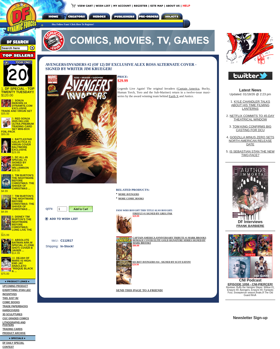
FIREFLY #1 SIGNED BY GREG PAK (152, 213)
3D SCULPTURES (12, 314)
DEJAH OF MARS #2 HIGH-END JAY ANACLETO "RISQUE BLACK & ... (22, 265)
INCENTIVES (10, 294)
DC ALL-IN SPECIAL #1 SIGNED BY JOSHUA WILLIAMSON (20, 162)
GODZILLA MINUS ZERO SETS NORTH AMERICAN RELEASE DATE (251, 140)
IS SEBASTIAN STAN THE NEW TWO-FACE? (252, 153)
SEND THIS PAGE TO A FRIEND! (139, 290)
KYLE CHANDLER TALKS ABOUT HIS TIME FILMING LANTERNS (250, 105)
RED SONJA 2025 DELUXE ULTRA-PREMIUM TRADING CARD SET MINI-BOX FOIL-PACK (17, 125)
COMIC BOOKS (11, 302)
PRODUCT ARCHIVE (14, 333)
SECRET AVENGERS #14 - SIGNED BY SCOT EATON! (161, 262)
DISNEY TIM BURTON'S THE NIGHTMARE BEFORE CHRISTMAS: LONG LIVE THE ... (16, 224)
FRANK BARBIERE (250, 226)
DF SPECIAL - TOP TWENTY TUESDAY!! (17, 90)
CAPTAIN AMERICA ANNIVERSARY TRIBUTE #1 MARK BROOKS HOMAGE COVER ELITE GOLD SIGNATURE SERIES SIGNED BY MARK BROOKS (169, 240)
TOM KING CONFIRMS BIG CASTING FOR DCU (252, 128)
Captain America (188, 88)
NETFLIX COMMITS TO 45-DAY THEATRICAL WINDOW (252, 117)
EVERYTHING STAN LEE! (17, 290)
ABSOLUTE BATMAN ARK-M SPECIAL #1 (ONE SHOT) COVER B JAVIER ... (23, 245)
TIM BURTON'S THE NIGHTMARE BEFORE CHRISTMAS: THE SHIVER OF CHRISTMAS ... (23, 182)
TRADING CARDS (13, 329)
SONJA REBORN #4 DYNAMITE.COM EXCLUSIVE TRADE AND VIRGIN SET (16, 105)
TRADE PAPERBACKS (15, 306)
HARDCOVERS (11, 310)
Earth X (174, 96)
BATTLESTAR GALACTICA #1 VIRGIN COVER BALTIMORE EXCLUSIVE (22, 144)
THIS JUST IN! (11, 298)
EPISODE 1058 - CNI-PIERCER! (250, 284)
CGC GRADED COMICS (16, 318)
